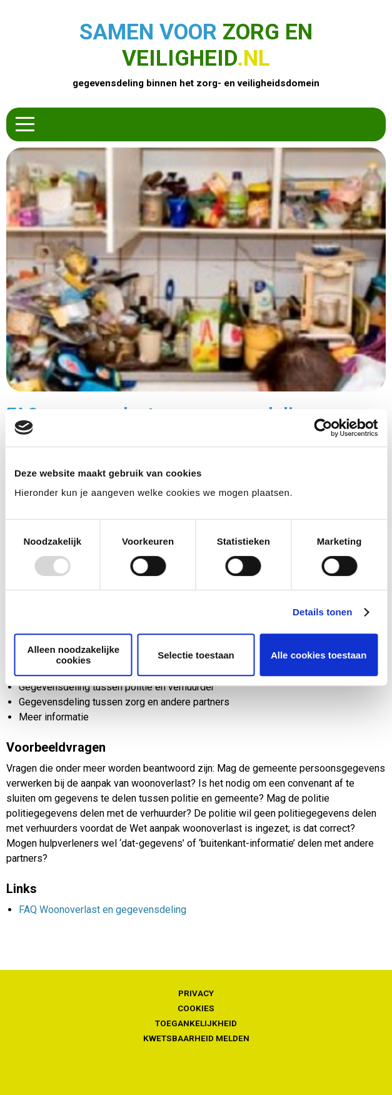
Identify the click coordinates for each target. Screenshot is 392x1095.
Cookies (196, 1008)
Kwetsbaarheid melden (196, 1038)
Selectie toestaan (196, 655)
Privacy (196, 993)
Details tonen (322, 612)
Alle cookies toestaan (318, 655)
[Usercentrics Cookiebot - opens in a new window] (323, 427)
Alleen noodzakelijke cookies (74, 654)
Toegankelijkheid (196, 1023)
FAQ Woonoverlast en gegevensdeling (102, 910)
